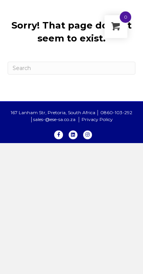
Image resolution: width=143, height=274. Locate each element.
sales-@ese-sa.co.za (55, 119)
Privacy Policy (97, 119)
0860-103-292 (116, 112)
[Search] (71, 68)
